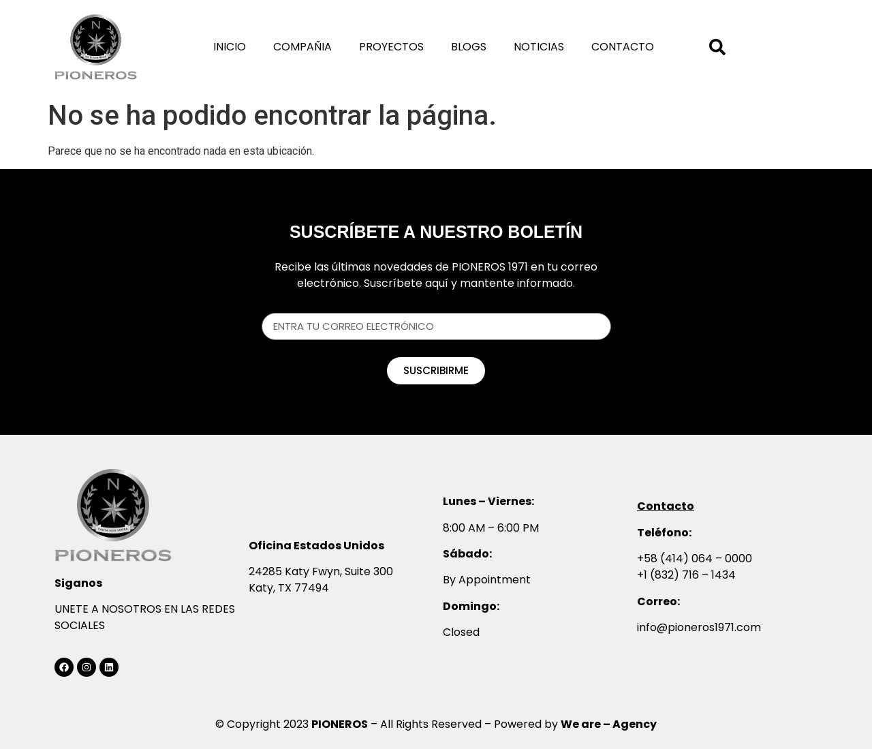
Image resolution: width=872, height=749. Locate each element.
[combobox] (730, 47)
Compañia (302, 47)
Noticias (539, 47)
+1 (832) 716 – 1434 (686, 575)
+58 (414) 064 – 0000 (694, 558)
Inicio (229, 47)
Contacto (622, 47)
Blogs (468, 47)
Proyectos (391, 47)
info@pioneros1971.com (699, 627)
